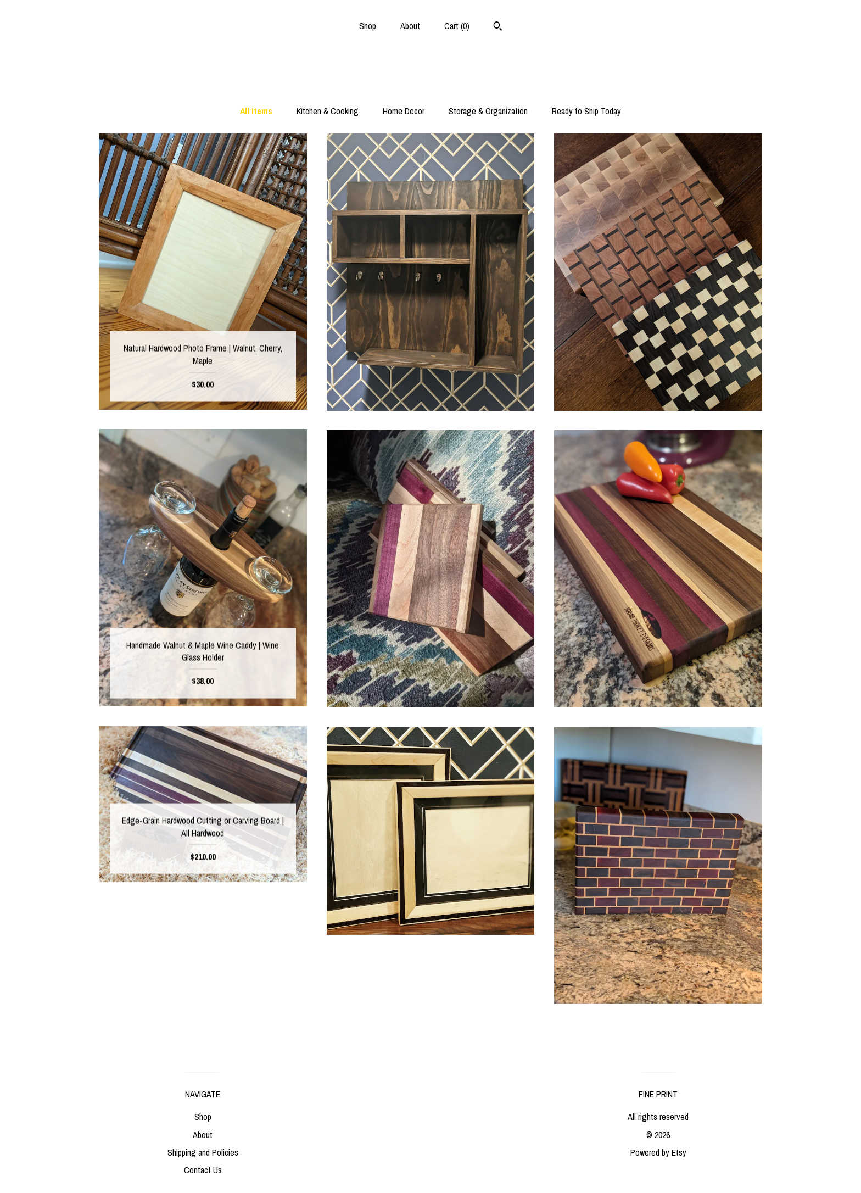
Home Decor (403, 111)
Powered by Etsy (658, 1152)
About (410, 26)
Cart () (456, 26)
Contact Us (203, 1170)
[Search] (498, 27)
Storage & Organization (488, 111)
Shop (367, 26)
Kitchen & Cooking (328, 111)
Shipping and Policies (202, 1152)
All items (256, 111)
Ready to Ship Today (586, 111)
